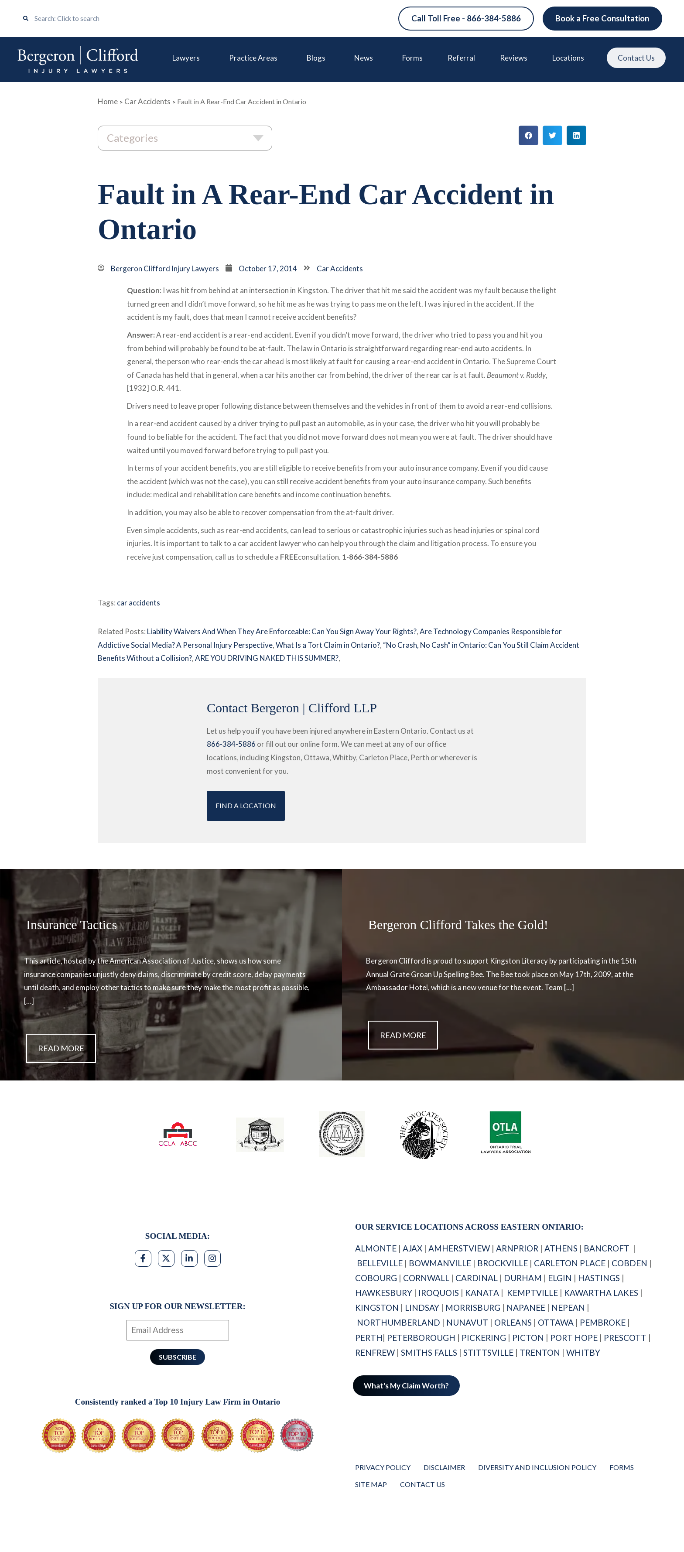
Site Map (371, 1484)
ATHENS (561, 1248)
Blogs (317, 57)
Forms (411, 57)
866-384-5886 (231, 744)
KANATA (482, 1293)
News (365, 57)
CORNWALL (426, 1278)
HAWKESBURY (383, 1293)
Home (108, 101)
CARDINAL (476, 1278)
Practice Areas (255, 57)
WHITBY (584, 1352)
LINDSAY (422, 1308)
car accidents (138, 603)
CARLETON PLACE (569, 1263)
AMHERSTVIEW (459, 1248)
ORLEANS (513, 1323)
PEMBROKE (603, 1323)
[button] (528, 136)
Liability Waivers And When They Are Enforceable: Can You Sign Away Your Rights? (282, 631)
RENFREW (375, 1352)
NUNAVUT (467, 1323)
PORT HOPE (574, 1338)
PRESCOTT (625, 1338)
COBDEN (629, 1263)
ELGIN (560, 1278)
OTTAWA (556, 1323)
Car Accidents (147, 101)
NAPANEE (525, 1308)
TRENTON (540, 1352)
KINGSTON (377, 1308)
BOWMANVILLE (440, 1263)
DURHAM (523, 1278)
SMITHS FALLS (429, 1352)
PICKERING (484, 1338)
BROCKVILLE (502, 1263)
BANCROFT (607, 1248)
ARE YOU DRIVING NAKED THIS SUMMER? (267, 658)
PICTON (528, 1338)
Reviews (512, 57)
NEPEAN (568, 1308)
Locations (569, 57)
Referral (460, 57)
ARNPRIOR (517, 1248)
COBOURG (376, 1278)
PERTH (369, 1338)
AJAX (412, 1248)
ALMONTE (376, 1248)
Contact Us (635, 58)
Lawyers (188, 57)
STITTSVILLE (488, 1352)
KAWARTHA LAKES (601, 1293)
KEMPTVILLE (532, 1293)
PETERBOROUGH (421, 1338)
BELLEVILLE (380, 1263)
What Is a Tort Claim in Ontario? (328, 645)
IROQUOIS (438, 1293)
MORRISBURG (472, 1308)
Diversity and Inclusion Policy (537, 1467)
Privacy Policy (382, 1467)
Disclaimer (444, 1467)
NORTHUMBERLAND (398, 1323)
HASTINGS (599, 1278)
